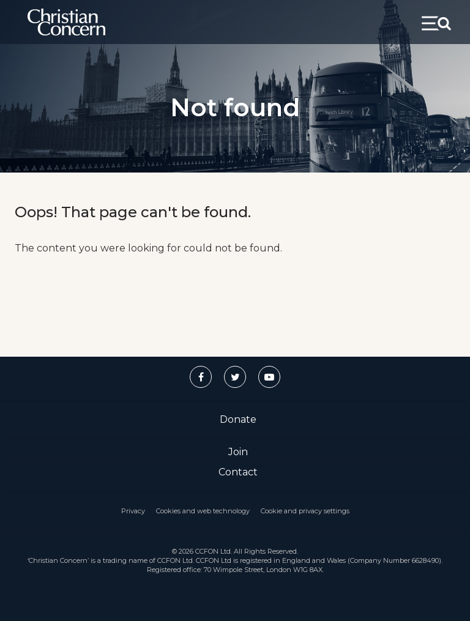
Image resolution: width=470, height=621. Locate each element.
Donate (238, 419)
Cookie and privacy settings (305, 511)
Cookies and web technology (203, 511)
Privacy (133, 511)
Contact (238, 472)
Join (238, 452)
